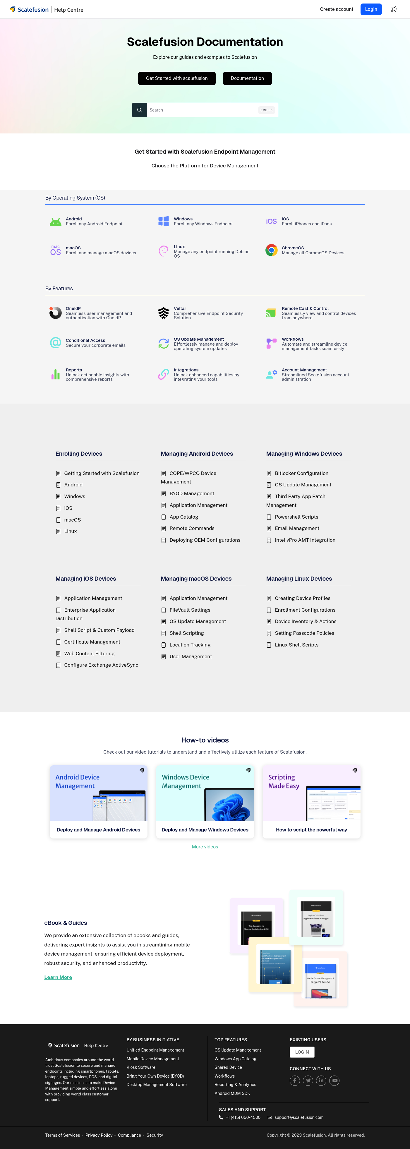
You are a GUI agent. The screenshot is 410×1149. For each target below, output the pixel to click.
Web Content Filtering (89, 653)
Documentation (247, 78)
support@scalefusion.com (295, 1117)
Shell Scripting (187, 633)
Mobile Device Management (152, 1059)
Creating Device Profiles (303, 598)
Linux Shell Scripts (297, 645)
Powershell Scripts (296, 517)
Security (155, 1135)
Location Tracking (190, 645)
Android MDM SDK (232, 1093)
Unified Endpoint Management (155, 1050)
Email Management (297, 528)
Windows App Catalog (235, 1059)
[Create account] (337, 9)
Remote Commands (192, 528)
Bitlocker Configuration (302, 473)
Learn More (58, 977)
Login (371, 9)
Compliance (129, 1135)
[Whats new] (393, 9)
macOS (72, 520)
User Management (191, 656)
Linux (70, 531)
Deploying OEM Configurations (205, 540)
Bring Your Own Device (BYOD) (155, 1076)
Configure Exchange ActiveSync (101, 665)
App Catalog (184, 517)
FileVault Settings (190, 610)
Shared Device (228, 1067)
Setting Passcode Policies (304, 633)
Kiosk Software (140, 1067)
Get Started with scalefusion (177, 78)
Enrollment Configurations (305, 610)
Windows (74, 496)
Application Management (199, 505)
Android (73, 485)
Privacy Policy (99, 1135)
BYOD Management (192, 493)
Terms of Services (62, 1135)
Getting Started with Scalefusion (102, 473)
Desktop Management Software (156, 1084)
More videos (205, 847)
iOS (68, 508)
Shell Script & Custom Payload (99, 630)
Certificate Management (92, 642)
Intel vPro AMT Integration (305, 540)
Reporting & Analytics (235, 1084)
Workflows (225, 1076)
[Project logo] (46, 9)
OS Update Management (303, 485)
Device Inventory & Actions (306, 621)
